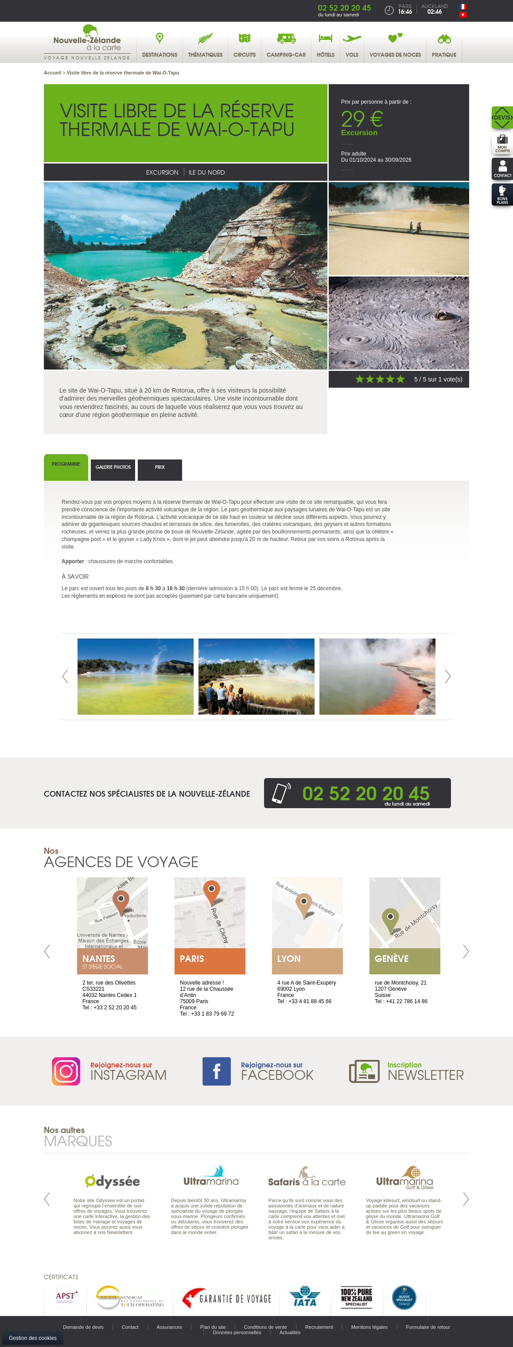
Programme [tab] (66, 463)
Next (448, 676)
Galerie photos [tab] (113, 466)
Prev (65, 676)
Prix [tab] (160, 466)
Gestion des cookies (33, 1338)
